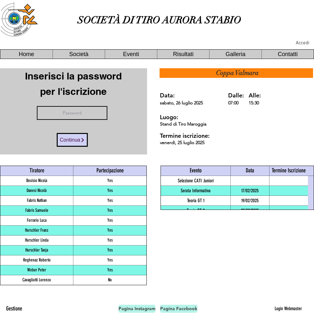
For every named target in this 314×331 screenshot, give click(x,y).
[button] (79, 54)
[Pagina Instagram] (137, 309)
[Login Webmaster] (288, 308)
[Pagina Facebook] (178, 309)
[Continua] (72, 140)
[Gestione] (14, 309)
